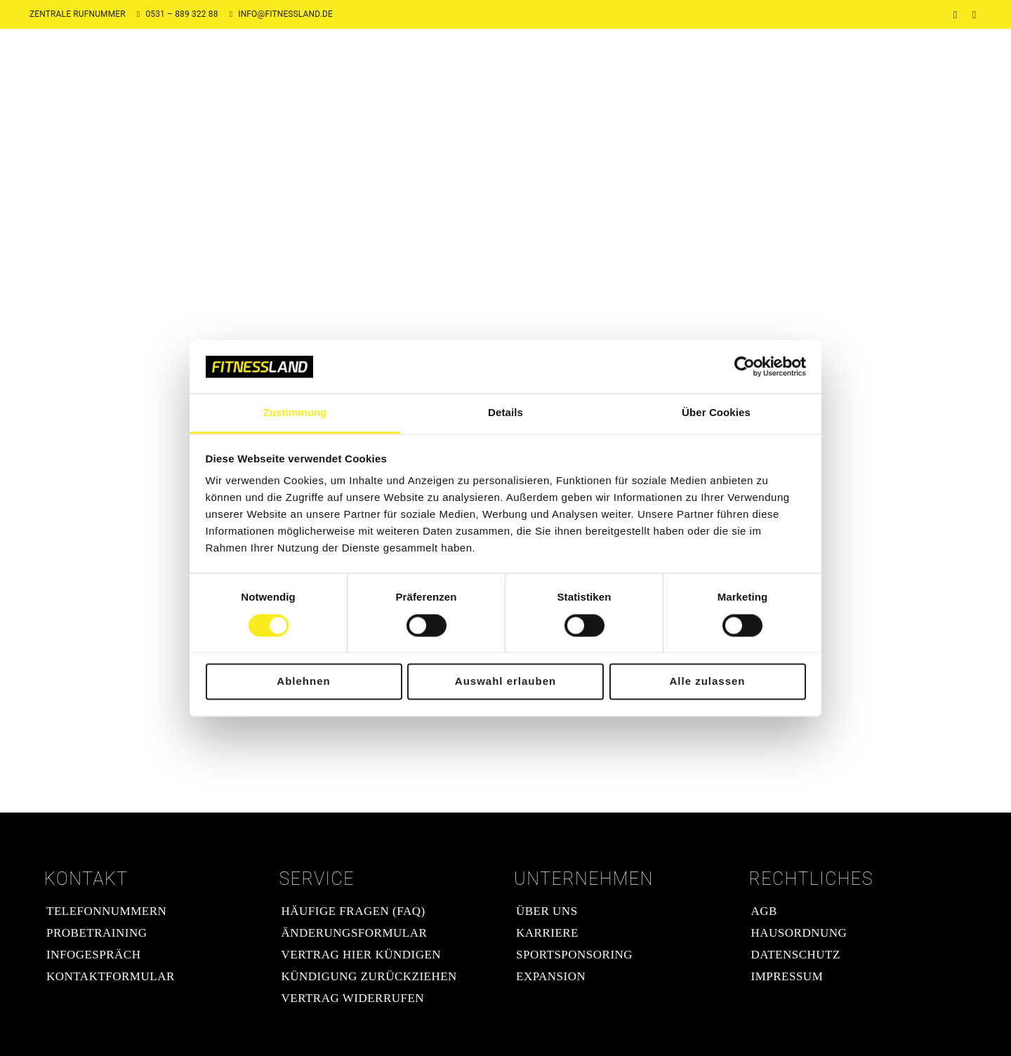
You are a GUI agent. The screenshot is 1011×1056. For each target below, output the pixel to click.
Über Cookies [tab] (716, 413)
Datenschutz (795, 954)
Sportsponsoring (574, 954)
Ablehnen (303, 682)
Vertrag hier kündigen (362, 954)
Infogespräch (93, 954)
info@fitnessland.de (285, 14)
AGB (764, 911)
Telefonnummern (106, 911)
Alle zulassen (707, 682)
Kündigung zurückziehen (369, 976)
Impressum (787, 976)
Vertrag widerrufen (353, 998)
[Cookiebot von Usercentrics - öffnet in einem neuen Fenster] (744, 366)
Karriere (547, 933)
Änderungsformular (355, 933)
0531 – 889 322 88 (181, 14)
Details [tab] (505, 413)
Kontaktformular (110, 976)
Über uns (547, 911)
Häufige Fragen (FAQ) (353, 911)
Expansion (551, 976)
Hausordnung (799, 933)
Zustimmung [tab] (295, 413)
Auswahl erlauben (505, 682)
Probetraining (96, 933)
